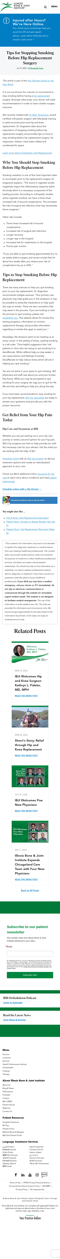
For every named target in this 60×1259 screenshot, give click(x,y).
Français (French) (36, 1150)
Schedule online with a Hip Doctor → (22, 489)
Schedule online (11, 459)
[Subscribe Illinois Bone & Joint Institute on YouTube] (30, 1175)
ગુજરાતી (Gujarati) (9, 1158)
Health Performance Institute (15, 1064)
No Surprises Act (37, 1190)
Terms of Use (15, 1183)
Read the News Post (26, 696)
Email (9, 947)
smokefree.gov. (10, 318)
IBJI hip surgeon (35, 459)
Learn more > (27, 40)
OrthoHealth (8, 1068)
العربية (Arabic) (8, 1147)
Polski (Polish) (8, 1152)
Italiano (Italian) (35, 1152)
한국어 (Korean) (35, 1161)
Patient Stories (9, 1105)
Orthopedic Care (35, 68)
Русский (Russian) (10, 1161)
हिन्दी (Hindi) (7, 1166)
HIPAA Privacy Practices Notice (36, 1183)
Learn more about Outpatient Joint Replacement (27, 153)
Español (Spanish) (36, 1147)
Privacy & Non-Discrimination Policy (24, 1186)
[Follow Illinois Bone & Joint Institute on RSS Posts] (44, 1175)
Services (6, 1061)
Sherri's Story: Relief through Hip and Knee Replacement (29, 745)
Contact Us (7, 1111)
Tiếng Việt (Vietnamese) (39, 1163)
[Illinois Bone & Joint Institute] (15, 7)
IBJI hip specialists (35, 398)
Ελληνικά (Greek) (9, 1150)
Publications (8, 1092)
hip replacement (42, 96)
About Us (6, 1085)
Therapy (6, 1074)
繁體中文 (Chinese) (10, 1155)
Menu (54, 7)
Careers (6, 1098)
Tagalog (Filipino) (9, 1163)
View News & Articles (14, 1020)
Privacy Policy (21, 1190)
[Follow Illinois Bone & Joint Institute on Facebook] (16, 1175)
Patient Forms (8, 1129)
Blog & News (8, 1088)
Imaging (6, 1071)
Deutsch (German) (36, 1158)
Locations (7, 1058)
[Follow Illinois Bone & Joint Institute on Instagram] (37, 1175)
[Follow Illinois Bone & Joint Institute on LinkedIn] (23, 1175)
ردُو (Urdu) (33, 1155)
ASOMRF (46, 1186)
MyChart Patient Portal (12, 1135)
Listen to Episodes (12, 1003)
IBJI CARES (7, 1102)
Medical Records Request (13, 1132)
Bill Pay (6, 1126)
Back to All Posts (30, 890)
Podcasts (6, 1095)
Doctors (6, 1055)
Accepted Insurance (11, 1122)
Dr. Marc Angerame (39, 115)
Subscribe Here (30, 975)
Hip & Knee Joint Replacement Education (27, 518)
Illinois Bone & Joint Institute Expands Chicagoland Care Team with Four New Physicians (29, 864)
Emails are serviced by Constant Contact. (36, 966)
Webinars (6, 1108)
